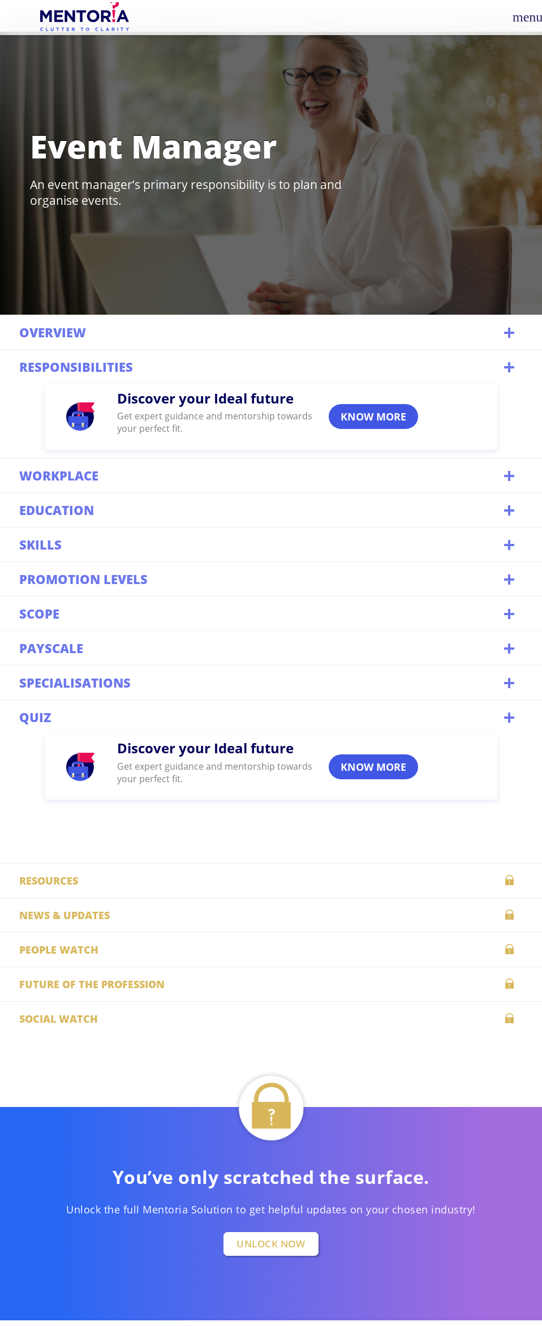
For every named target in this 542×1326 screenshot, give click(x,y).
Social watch (270, 1017)
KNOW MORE (373, 416)
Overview (268, 332)
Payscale (268, 647)
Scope (268, 613)
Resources (270, 879)
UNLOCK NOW (270, 1243)
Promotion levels (268, 578)
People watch (270, 948)
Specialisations (268, 682)
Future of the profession (270, 983)
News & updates (270, 914)
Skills (268, 544)
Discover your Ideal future (205, 398)
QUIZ (268, 717)
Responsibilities (268, 366)
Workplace (268, 475)
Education (268, 509)
